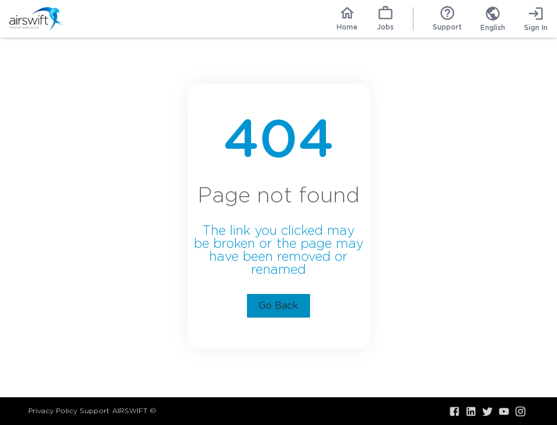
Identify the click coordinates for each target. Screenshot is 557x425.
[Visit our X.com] (487, 411)
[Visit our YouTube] (504, 411)
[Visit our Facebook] (454, 411)
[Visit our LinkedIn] (471, 411)
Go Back (278, 305)
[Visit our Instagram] (520, 411)
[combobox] (492, 18)
